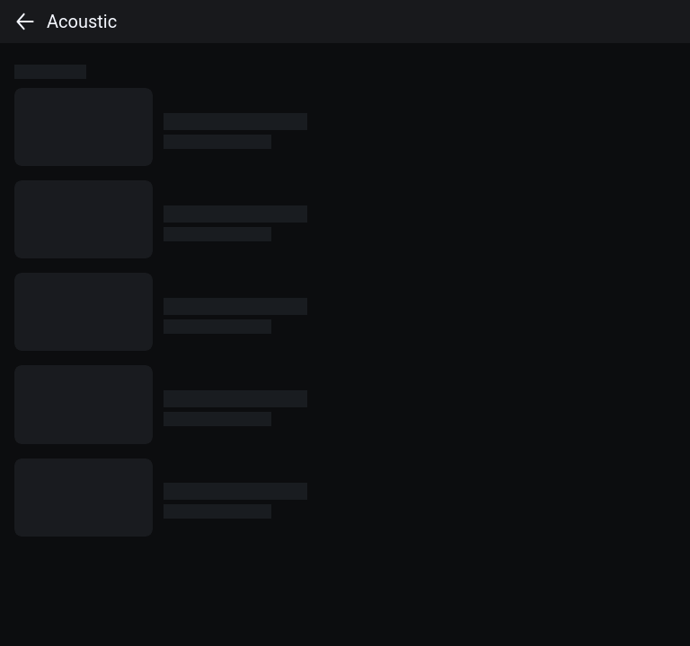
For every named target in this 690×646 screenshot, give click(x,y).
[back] (25, 21)
